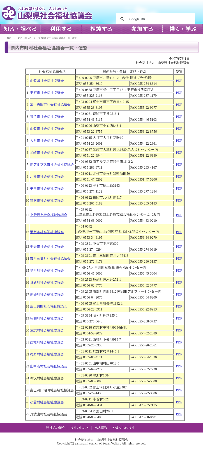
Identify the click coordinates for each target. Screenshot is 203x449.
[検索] (155, 19)
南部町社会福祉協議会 (47, 294)
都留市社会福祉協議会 (47, 116)
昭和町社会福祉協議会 (47, 318)
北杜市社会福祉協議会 (47, 176)
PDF (179, 80)
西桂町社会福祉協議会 (47, 342)
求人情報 (101, 427)
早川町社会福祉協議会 (47, 270)
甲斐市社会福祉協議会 (47, 188)
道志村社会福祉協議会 (47, 330)
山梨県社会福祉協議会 (47, 80)
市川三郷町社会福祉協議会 (50, 258)
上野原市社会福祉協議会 (48, 215)
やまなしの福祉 (124, 427)
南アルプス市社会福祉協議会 (52, 164)
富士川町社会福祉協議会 (48, 306)
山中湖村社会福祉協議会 (48, 366)
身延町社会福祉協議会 (47, 282)
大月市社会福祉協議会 (47, 140)
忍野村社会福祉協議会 (47, 354)
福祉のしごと (79, 427)
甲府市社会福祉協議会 (47, 92)
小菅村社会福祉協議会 (47, 402)
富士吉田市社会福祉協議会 (50, 104)
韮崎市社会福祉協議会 (47, 152)
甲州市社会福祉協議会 (47, 232)
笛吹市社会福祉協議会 (47, 200)
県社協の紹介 (55, 427)
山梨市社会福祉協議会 (47, 128)
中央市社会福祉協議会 (47, 246)
